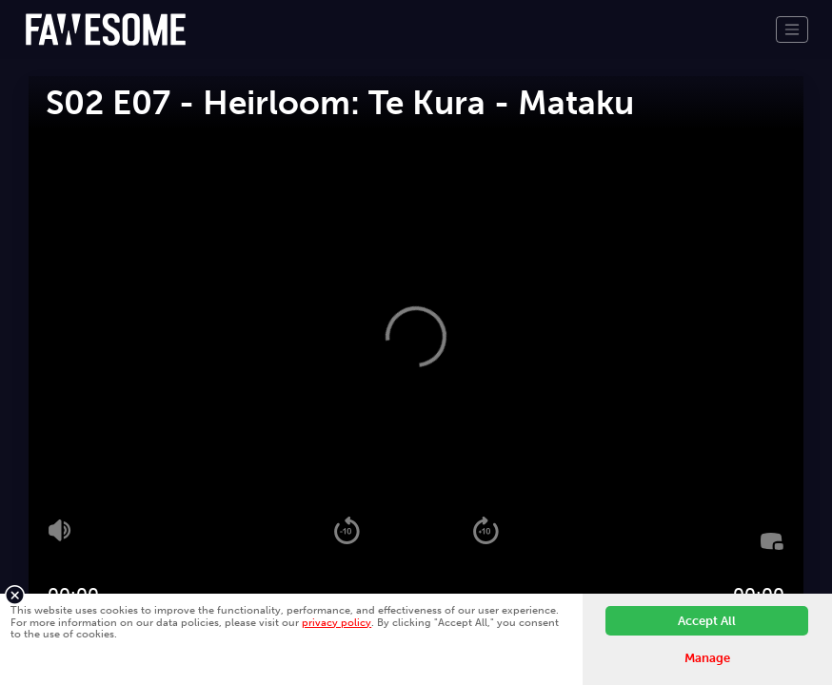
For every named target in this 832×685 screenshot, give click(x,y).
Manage (707, 658)
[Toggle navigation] (792, 29)
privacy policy (336, 622)
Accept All (707, 621)
